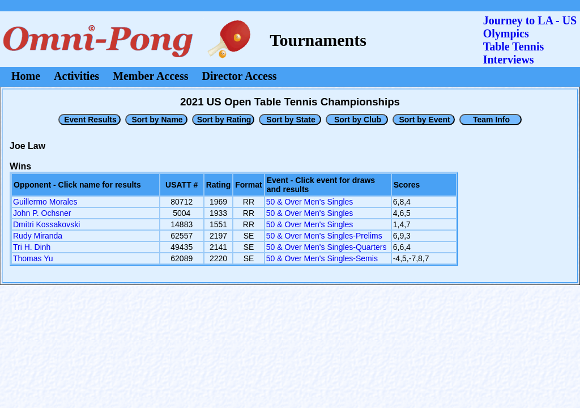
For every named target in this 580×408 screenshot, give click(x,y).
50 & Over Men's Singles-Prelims (324, 235)
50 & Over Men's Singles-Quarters (326, 247)
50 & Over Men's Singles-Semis (322, 258)
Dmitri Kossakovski (46, 224)
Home (25, 76)
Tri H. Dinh (31, 247)
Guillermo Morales (45, 201)
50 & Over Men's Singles (309, 201)
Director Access (239, 76)
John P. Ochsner (42, 213)
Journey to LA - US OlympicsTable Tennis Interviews (530, 40)
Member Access (150, 76)
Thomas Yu (33, 258)
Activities (76, 76)
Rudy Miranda (37, 235)
